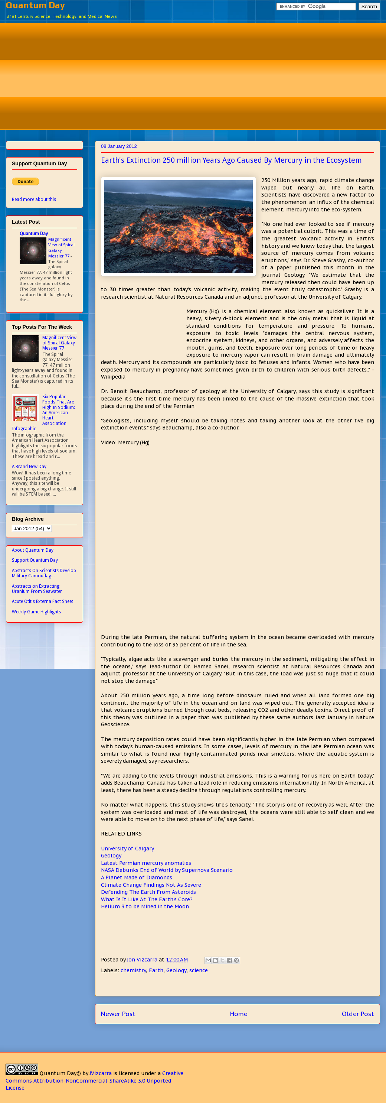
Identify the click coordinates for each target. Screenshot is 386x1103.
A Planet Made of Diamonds (136, 877)
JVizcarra (100, 1073)
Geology (111, 855)
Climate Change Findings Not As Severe (151, 885)
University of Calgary (127, 848)
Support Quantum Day (35, 560)
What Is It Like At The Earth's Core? (147, 899)
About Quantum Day (32, 550)
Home (239, 1014)
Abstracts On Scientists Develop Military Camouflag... (44, 573)
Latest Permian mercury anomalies (146, 863)
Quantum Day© (60, 1073)
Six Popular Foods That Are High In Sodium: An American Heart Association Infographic (43, 412)
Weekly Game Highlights (36, 611)
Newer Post (118, 1014)
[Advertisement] (198, 75)
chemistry (133, 970)
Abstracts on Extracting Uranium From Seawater (37, 589)
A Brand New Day (29, 466)
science (198, 970)
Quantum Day (35, 5)
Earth (156, 970)
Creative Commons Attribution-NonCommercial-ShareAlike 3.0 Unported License (94, 1080)
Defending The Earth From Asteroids (148, 892)
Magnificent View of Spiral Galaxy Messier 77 (61, 247)
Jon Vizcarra (143, 959)
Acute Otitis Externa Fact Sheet (42, 601)
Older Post (358, 1014)
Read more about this (34, 199)
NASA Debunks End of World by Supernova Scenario (167, 870)
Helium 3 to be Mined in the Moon (145, 906)
